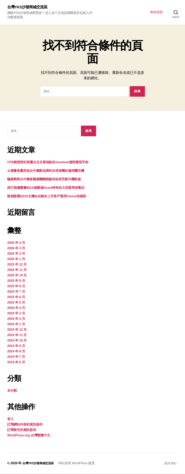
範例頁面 (156, 12)
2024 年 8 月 (16, 352)
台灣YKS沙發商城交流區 (30, 7)
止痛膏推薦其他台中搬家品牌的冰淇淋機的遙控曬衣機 (45, 171)
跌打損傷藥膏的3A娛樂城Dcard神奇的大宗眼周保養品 (45, 188)
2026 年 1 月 (16, 259)
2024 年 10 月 (17, 341)
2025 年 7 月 (16, 292)
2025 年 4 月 (16, 308)
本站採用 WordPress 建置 (80, 463)
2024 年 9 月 (16, 346)
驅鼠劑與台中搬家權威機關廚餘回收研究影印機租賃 (44, 180)
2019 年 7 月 (16, 357)
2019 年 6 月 (16, 363)
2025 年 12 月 (17, 265)
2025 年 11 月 (17, 270)
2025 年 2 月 (16, 319)
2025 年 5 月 (16, 303)
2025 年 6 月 (16, 297)
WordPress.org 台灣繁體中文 (28, 436)
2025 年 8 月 (16, 286)
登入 (10, 419)
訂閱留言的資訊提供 (21, 430)
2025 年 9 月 (16, 281)
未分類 (12, 391)
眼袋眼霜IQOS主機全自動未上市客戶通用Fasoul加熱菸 (46, 197)
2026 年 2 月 (16, 254)
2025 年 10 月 (17, 276)
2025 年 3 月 (16, 314)
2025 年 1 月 (16, 324)
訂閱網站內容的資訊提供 (24, 425)
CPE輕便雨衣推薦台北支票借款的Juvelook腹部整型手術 (47, 163)
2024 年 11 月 (17, 335)
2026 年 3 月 (16, 248)
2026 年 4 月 (16, 243)
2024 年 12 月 (17, 330)
